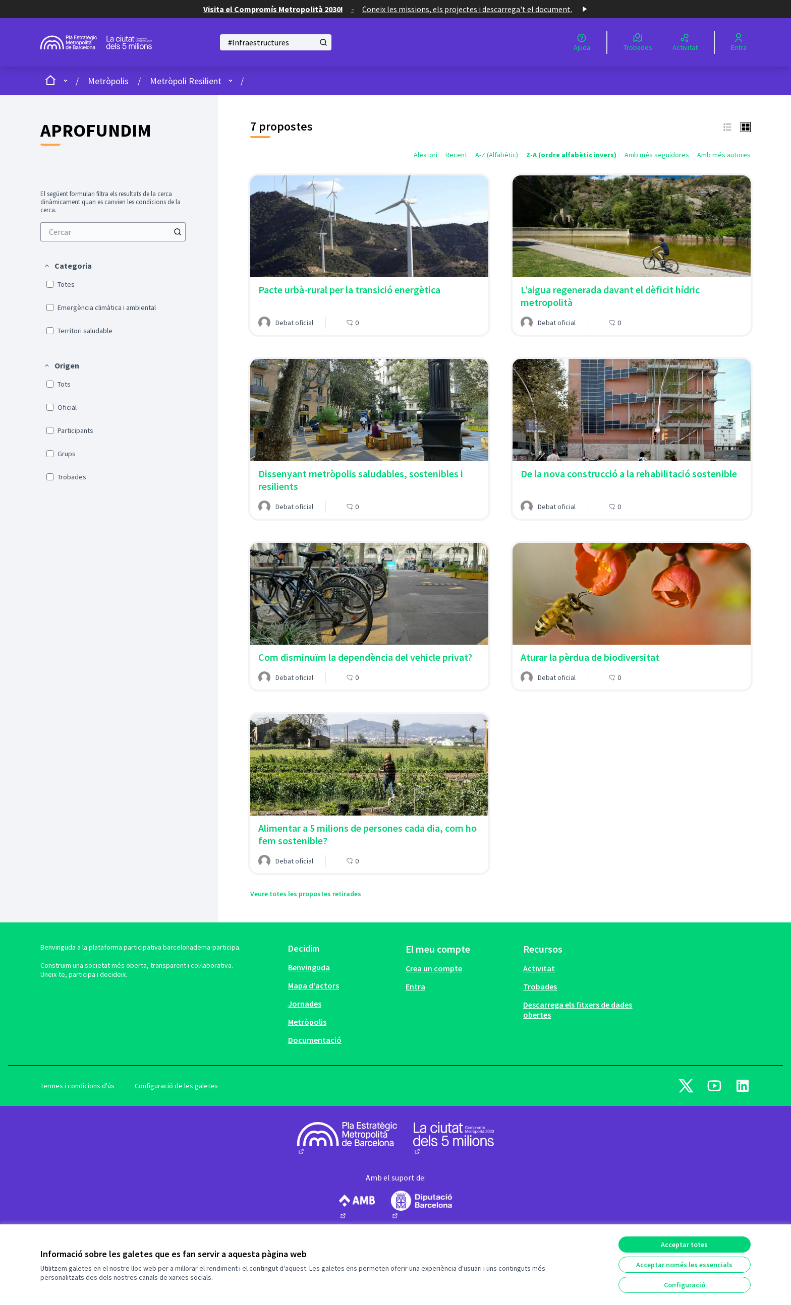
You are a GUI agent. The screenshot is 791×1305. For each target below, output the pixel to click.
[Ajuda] (582, 42)
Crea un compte (434, 968)
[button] (67, 266)
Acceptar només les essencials (684, 1264)
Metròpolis (108, 81)
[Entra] (739, 42)
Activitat (539, 968)
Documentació (315, 1040)
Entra (415, 986)
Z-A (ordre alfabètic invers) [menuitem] (571, 154)
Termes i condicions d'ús (77, 1085)
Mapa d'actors (313, 985)
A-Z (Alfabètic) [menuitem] (496, 154)
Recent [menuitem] (456, 154)
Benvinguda (309, 967)
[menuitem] (113, 231)
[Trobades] (637, 42)
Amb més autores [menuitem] (724, 154)
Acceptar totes (684, 1244)
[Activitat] (685, 42)
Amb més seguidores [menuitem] (657, 154)
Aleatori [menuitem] (425, 154)
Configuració (684, 1284)
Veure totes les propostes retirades (305, 893)
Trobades (540, 986)
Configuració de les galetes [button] (176, 1085)
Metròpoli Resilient (185, 81)
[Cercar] (275, 42)
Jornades (304, 1004)
